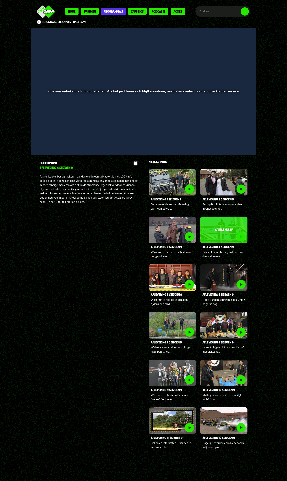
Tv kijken (90, 11)
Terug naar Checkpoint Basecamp (64, 22)
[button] (46, 142)
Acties (178, 11)
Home (72, 11)
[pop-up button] (233, 142)
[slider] (143, 134)
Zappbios (137, 11)
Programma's (113, 11)
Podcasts (158, 11)
